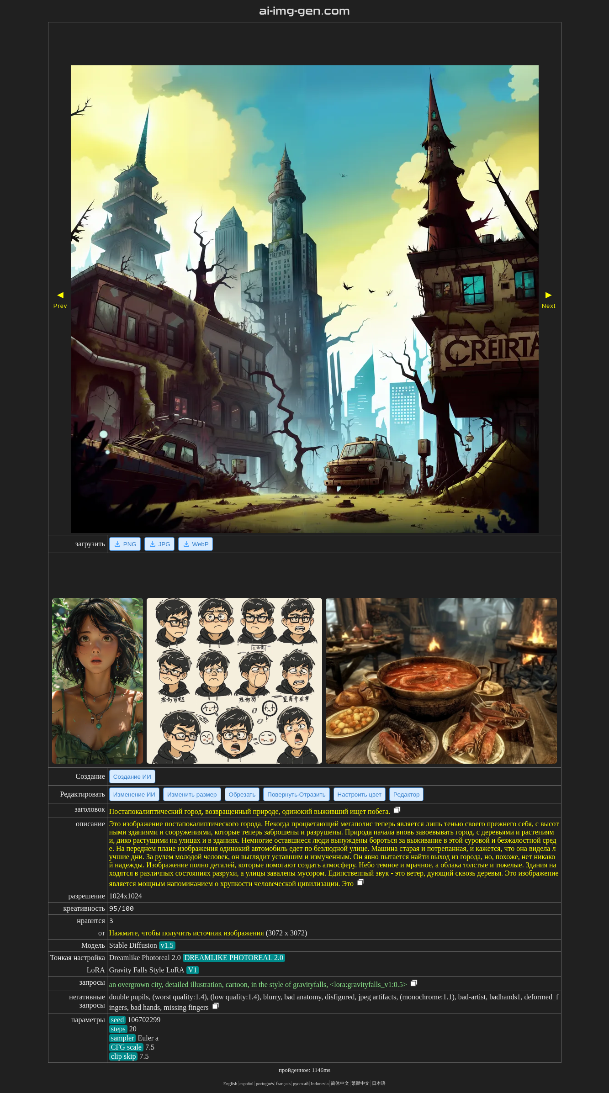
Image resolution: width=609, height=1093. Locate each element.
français (283, 1083)
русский (300, 1083)
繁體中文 (360, 1083)
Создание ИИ (132, 776)
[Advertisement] (278, 44)
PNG (125, 544)
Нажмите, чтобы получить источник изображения (186, 933)
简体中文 (340, 1083)
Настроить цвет (359, 794)
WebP (195, 544)
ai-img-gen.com (304, 11)
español (246, 1083)
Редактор (406, 794)
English (230, 1083)
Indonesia (319, 1083)
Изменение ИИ (134, 794)
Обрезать (242, 794)
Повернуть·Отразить (296, 794)
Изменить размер (192, 794)
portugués (265, 1083)
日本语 (379, 1083)
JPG (159, 544)
